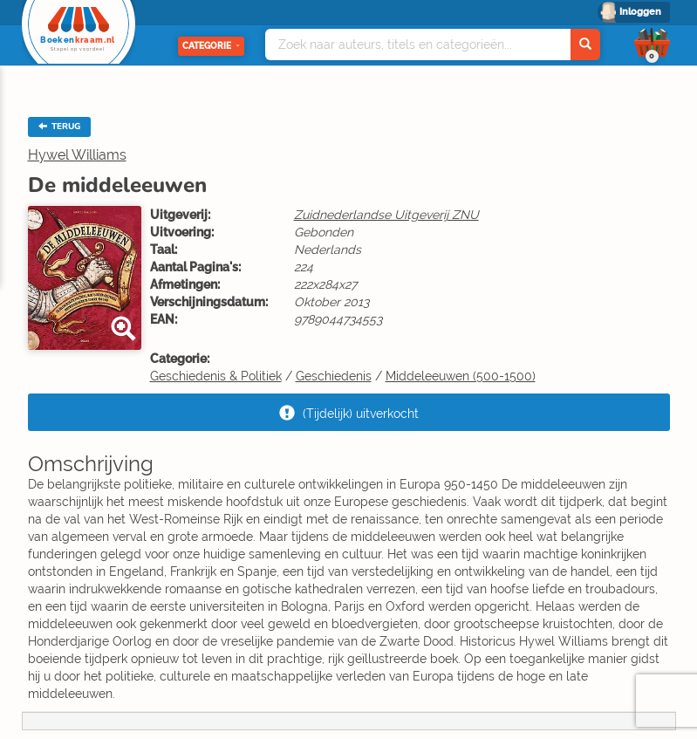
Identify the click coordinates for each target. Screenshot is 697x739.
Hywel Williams (77, 155)
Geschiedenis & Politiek (216, 376)
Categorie (211, 46)
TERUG (59, 126)
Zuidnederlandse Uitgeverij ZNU (386, 215)
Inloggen (640, 11)
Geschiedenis (334, 376)
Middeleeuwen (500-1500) (461, 376)
